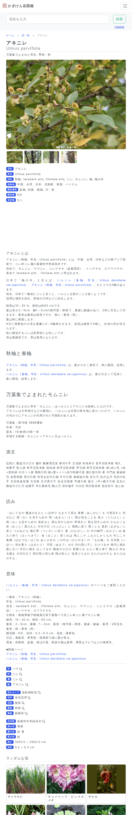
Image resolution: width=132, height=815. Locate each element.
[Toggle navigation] (125, 6)
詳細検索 (119, 27)
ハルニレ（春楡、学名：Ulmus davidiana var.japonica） (47, 374)
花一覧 (26, 35)
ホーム (10, 35)
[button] (14, 157)
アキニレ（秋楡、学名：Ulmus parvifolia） (62, 285)
